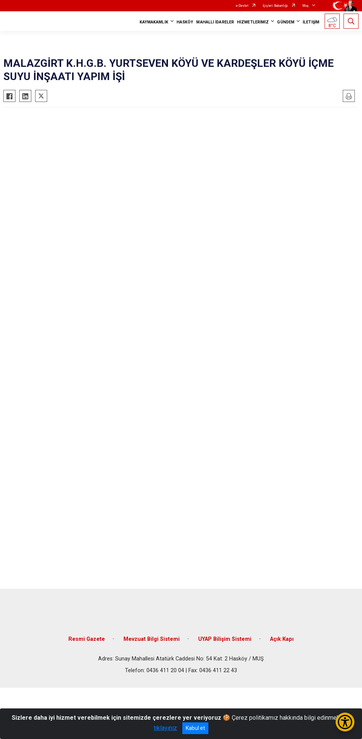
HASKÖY (185, 22)
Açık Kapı (282, 639)
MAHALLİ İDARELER (215, 22)
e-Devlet (242, 6)
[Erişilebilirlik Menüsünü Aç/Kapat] (345, 722)
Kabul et (195, 728)
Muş (305, 6)
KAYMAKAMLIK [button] (154, 22)
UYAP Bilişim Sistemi (224, 639)
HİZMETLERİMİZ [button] (253, 22)
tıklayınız (165, 727)
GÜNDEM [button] (285, 22)
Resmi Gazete (86, 639)
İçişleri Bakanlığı (275, 6)
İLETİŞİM (311, 22)
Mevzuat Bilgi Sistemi (151, 639)
